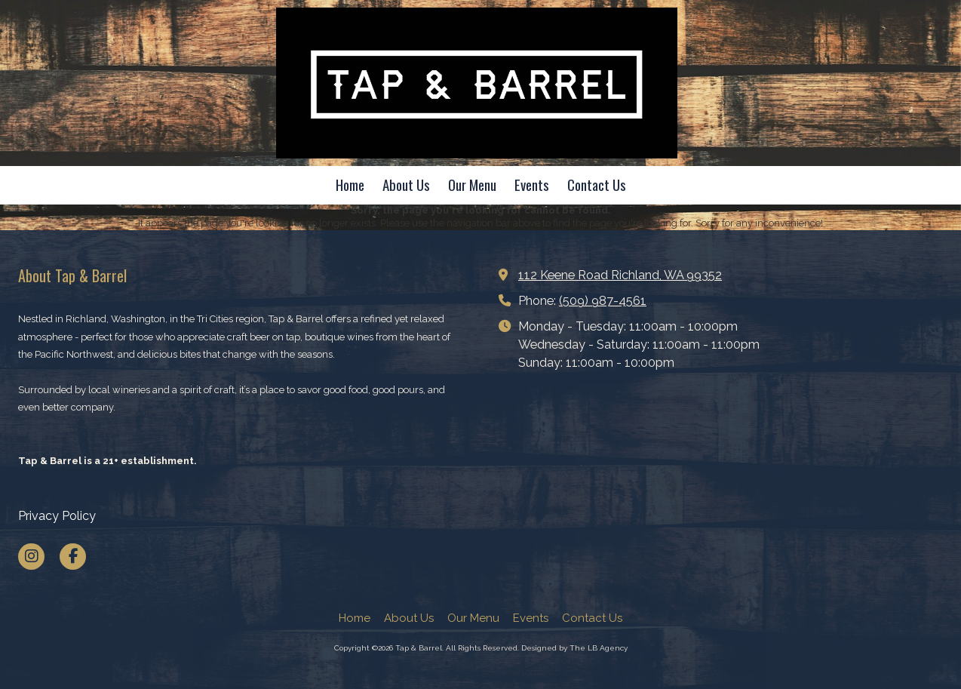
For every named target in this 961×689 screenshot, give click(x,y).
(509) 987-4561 (602, 301)
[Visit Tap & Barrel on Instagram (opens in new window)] (31, 556)
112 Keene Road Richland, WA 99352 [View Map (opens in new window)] (620, 275)
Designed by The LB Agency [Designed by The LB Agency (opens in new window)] (574, 648)
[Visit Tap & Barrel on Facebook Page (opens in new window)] (73, 556)
